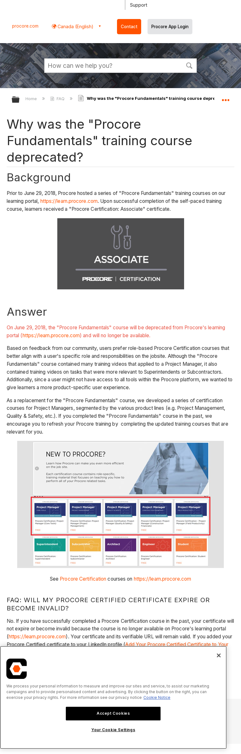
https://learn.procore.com (69, 201)
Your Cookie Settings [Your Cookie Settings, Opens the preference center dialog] (113, 729)
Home (31, 98)
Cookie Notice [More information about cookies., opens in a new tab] (156, 697)
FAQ (58, 98)
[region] (113, 697)
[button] (189, 65)
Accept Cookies (113, 713)
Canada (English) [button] (74, 26)
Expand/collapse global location (225, 97)
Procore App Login (170, 26)
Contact (129, 26)
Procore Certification (83, 579)
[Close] (219, 655)
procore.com (25, 26)
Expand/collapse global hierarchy (19, 100)
